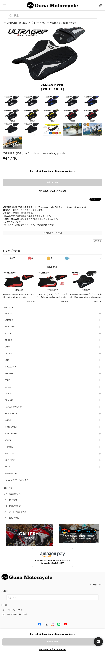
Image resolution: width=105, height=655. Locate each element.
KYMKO (8, 420)
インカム (9, 447)
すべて (12, 258)
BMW (7, 347)
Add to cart (52, 182)
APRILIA (8, 340)
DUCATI (8, 353)
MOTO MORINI (11, 433)
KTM (7, 360)
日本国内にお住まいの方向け (52, 191)
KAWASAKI (10, 327)
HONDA (8, 313)
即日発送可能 (11, 473)
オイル (8, 467)
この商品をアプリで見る (52, 233)
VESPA (8, 440)
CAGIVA (8, 393)
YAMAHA (9, 320)
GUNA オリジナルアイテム (16, 480)
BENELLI (8, 380)
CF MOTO (9, 400)
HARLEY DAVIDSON (13, 407)
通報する (97, 241)
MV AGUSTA (10, 367)
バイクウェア (11, 453)
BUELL (8, 387)
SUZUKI (8, 333)
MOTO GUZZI (11, 427)
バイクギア (10, 460)
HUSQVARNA (11, 413)
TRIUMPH (9, 373)
